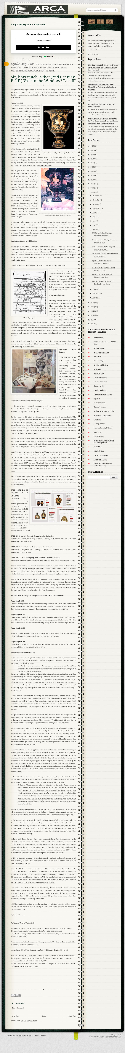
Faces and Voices (99, 403)
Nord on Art (98, 432)
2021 (92, 167)
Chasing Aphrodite (100, 382)
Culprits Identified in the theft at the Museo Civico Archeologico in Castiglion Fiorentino (102, 87)
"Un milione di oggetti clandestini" (32, 950)
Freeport (58, 67)
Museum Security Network (103, 428)
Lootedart (97, 419)
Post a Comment (18, 1008)
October (95, 204)
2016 (92, 188)
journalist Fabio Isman (68, 249)
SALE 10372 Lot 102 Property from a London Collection (32, 536)
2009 (92, 324)
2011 (92, 315)
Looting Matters (99, 424)
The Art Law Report (101, 455)
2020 (92, 171)
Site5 (119, 1035)
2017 (92, 184)
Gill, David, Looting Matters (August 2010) (43, 935)
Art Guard (97, 357)
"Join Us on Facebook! (100, 21)
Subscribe (43, 47)
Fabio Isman (51, 67)
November (96, 200)
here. (97, 54)
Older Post (72, 1016)
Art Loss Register (45, 64)
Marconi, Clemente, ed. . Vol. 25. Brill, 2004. (43, 958)
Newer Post (15, 1016)
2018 (92, 179)
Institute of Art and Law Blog (104, 411)
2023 (92, 159)
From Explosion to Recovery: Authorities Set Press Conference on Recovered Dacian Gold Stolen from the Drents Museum (103, 121)
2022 (92, 163)
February (95, 293)
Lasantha (101, 1036)
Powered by (43, 56)
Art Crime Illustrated (101, 352)
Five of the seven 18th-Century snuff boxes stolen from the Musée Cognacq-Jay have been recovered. (103, 67)
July (94, 217)
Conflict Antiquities (100, 390)
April (94, 229)
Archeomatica (98, 338)
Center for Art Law (100, 378)
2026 (92, 146)
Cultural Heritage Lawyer (103, 394)
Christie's (19, 67)
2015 (92, 192)
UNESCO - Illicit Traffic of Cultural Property (103, 465)
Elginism (97, 399)
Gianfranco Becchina (23, 70)
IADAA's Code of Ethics (23, 809)
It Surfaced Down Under (102, 415)
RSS (109, 21)
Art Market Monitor (101, 365)
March (95, 289)
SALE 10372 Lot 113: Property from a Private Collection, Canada (35, 558)
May (94, 225)
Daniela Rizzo (41, 67)
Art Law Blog (98, 361)
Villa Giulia (58, 319)
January (95, 297)
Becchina (63, 64)
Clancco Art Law (99, 386)
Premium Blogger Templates (113, 1036)
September (96, 208)
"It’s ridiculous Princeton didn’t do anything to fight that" (48, 934)
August (95, 212)
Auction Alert (55, 64)
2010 (92, 319)
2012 (92, 311)
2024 (92, 154)
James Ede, (25, 777)
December (96, 196)
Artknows (97, 369)
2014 (92, 303)
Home (44, 1016)
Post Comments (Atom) (29, 1020)
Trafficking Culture (100, 459)
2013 (92, 307)
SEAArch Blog (99, 451)
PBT (30, 1035)
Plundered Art (99, 436)
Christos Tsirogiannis (30, 67)
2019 (92, 175)
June (94, 221)
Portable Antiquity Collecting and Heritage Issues (104, 442)
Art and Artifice (99, 348)
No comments (50, 70)
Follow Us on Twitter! (91, 21)
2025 (92, 150)
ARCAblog (22, 1035)
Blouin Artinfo (99, 373)
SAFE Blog (97, 447)
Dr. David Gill (43, 658)
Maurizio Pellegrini (36, 70)
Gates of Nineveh (99, 407)
